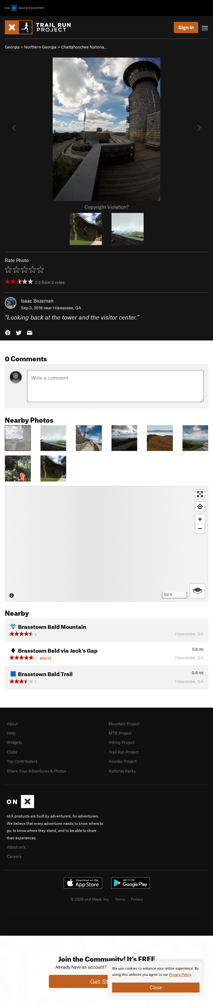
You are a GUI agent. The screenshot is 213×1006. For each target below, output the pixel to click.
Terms (120, 899)
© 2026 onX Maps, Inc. (90, 899)
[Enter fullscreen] (200, 494)
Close (156, 987)
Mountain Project (124, 723)
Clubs (12, 752)
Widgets (14, 742)
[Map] (106, 543)
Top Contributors (22, 761)
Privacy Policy (180, 975)
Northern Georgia (40, 46)
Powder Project (123, 761)
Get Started (106, 981)
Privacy (137, 899)
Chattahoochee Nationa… (84, 46)
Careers (14, 856)
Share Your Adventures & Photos (36, 770)
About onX (16, 847)
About (12, 723)
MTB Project (120, 733)
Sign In (186, 27)
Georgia (12, 46)
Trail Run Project (123, 752)
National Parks (122, 770)
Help (11, 733)
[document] (156, 979)
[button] (8, 332)
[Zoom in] (200, 519)
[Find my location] (200, 506)
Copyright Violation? (106, 207)
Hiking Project (121, 742)
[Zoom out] (200, 528)
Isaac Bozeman (37, 301)
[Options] (197, 591)
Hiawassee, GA (67, 307)
